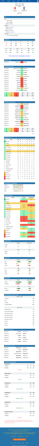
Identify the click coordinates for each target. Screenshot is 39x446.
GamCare (26, 436)
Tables (8, 1)
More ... (33, 98)
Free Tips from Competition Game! (19, 56)
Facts (13, 1)
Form (18, 1)
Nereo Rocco (11, 27)
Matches (3, 1)
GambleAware (13, 436)
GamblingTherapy (20, 436)
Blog (29, 1)
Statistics (24, 1)
